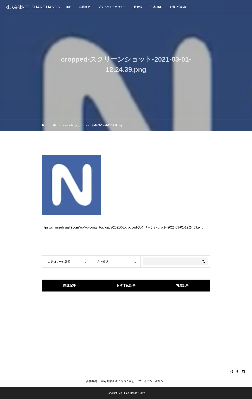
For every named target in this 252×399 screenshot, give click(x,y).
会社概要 (84, 7)
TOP (68, 7)
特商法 (138, 7)
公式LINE (156, 7)
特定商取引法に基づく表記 (117, 381)
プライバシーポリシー (112, 7)
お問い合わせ (178, 7)
